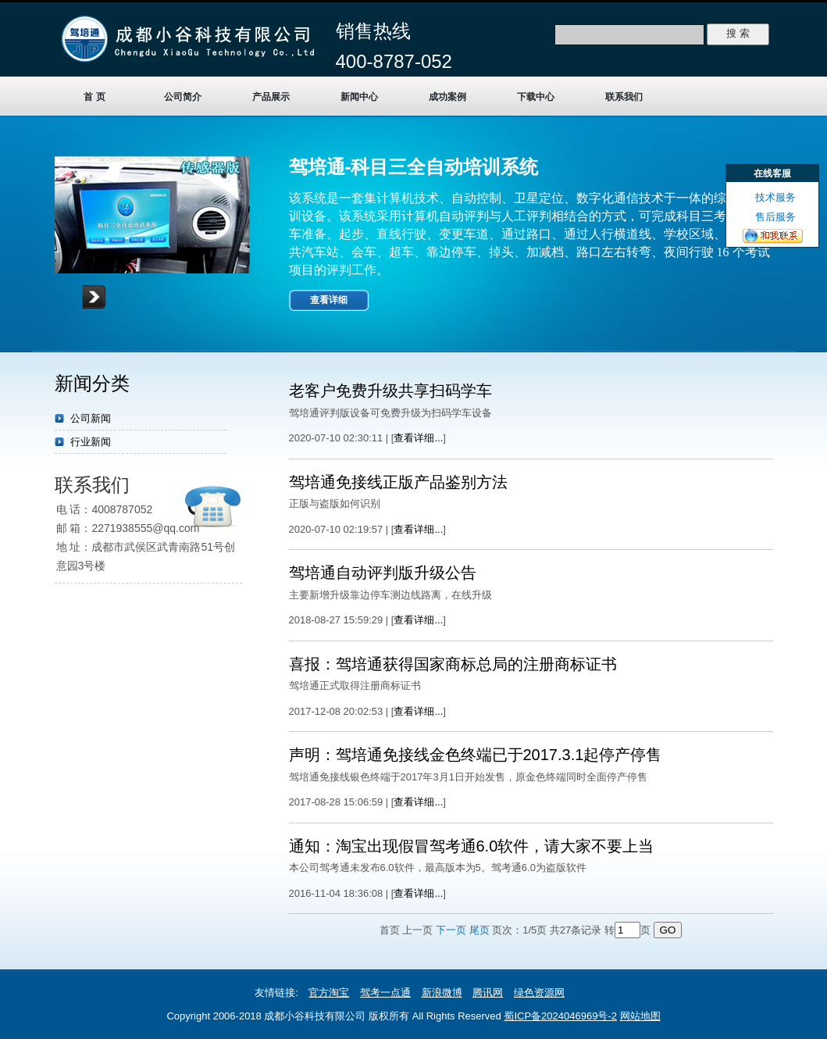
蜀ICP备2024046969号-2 (560, 1016)
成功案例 (447, 96)
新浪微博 (442, 992)
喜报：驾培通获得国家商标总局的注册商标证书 (453, 664)
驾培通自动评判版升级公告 (382, 572)
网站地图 (640, 1016)
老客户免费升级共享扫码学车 (390, 390)
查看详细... (418, 438)
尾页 (479, 930)
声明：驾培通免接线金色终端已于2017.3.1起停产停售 (475, 754)
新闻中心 (359, 96)
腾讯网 (487, 992)
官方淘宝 (328, 992)
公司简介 (182, 96)
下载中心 (535, 96)
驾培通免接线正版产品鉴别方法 (398, 482)
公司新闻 (90, 418)
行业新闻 (90, 442)
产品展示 (271, 96)
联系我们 (624, 96)
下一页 (451, 930)
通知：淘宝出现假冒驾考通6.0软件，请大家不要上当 (471, 846)
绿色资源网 (539, 992)
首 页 (94, 96)
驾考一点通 (385, 992)
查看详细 (329, 300)
